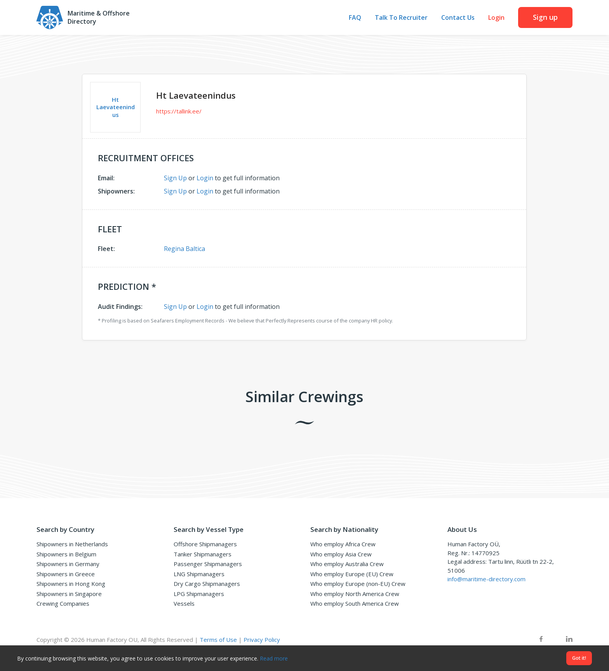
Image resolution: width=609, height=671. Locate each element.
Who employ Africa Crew (343, 544)
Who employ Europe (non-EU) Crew (357, 583)
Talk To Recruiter (401, 18)
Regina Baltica (184, 248)
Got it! (579, 658)
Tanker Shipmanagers (202, 554)
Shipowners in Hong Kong (71, 583)
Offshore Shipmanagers (205, 544)
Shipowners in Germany (68, 564)
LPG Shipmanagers (199, 594)
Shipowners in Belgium (66, 554)
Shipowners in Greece (66, 574)
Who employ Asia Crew (341, 554)
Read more (274, 658)
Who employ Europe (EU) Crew (351, 574)
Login (496, 18)
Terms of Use (218, 639)
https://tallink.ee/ (179, 111)
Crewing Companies (63, 603)
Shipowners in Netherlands (72, 544)
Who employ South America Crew (354, 603)
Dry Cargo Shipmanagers (207, 583)
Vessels (184, 603)
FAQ (355, 18)
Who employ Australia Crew (347, 564)
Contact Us (458, 18)
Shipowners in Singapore (69, 594)
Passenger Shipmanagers (208, 564)
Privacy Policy (262, 639)
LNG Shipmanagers (199, 574)
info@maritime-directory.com (486, 579)
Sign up (545, 17)
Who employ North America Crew (354, 594)
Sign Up (175, 178)
